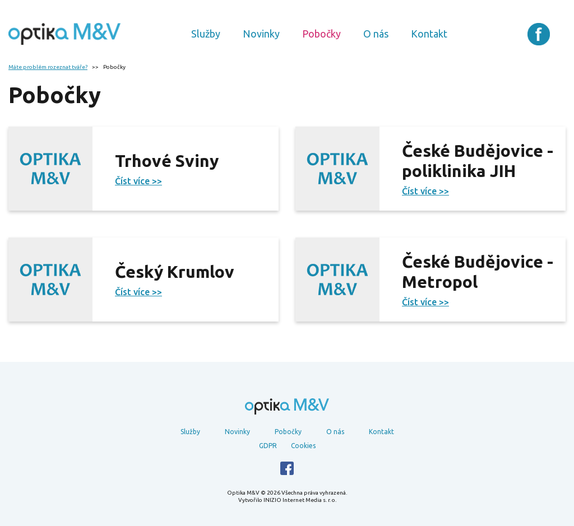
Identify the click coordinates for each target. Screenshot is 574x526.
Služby (205, 33)
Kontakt (429, 33)
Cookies (303, 445)
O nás (375, 33)
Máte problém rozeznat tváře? (47, 67)
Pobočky (321, 33)
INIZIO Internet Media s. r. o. (299, 500)
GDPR (268, 445)
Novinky (261, 33)
